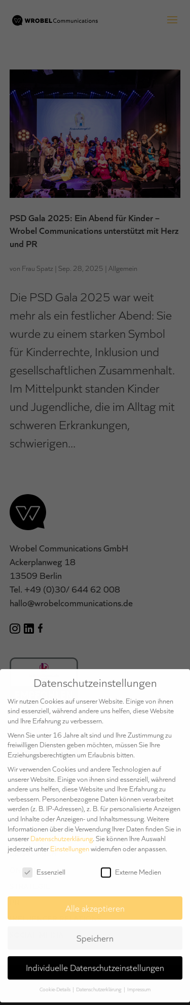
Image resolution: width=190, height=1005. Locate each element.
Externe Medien (131, 867)
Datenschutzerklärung (61, 833)
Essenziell (43, 867)
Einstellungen (69, 843)
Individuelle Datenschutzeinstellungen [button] (95, 962)
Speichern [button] (95, 932)
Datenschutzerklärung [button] (99, 984)
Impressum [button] (138, 984)
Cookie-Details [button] (55, 984)
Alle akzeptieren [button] (95, 902)
